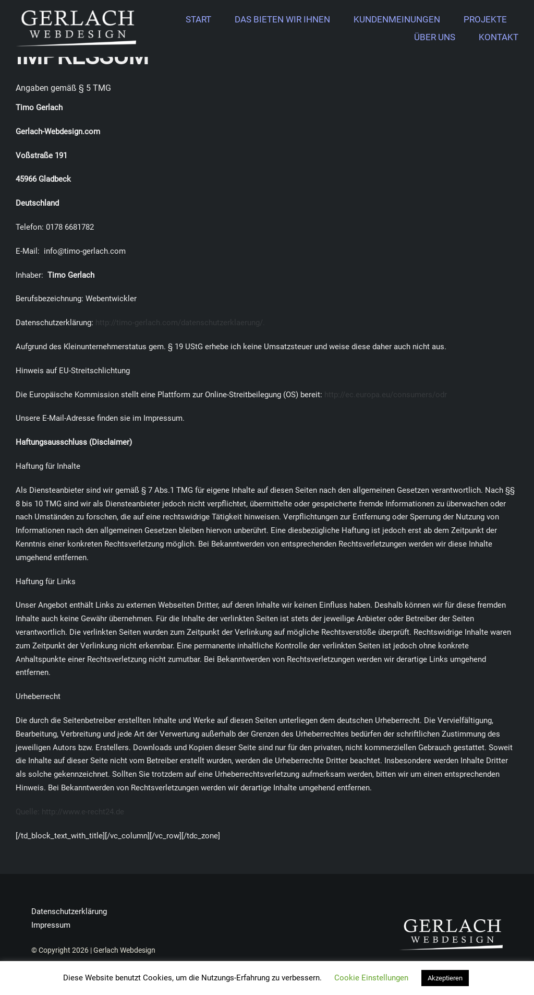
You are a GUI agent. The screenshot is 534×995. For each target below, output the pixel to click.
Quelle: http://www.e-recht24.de (70, 811)
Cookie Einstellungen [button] (371, 977)
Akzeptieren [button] (445, 978)
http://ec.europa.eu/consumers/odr (385, 394)
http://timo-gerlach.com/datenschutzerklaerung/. (180, 322)
